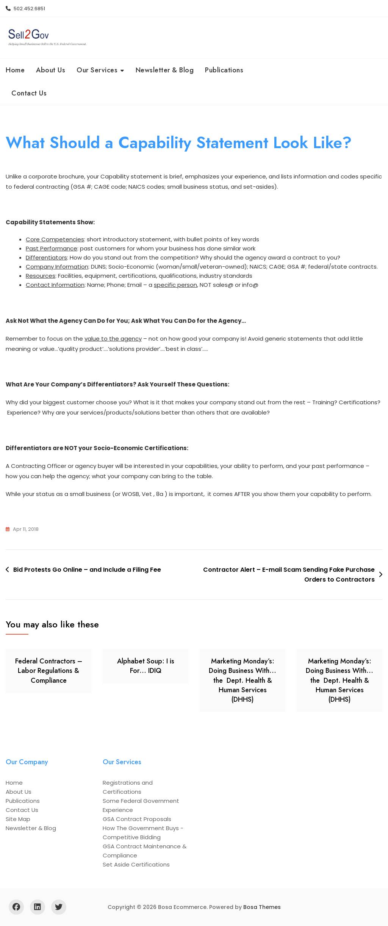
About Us (50, 70)
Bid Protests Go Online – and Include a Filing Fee (87, 569)
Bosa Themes (262, 907)
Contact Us (29, 93)
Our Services (97, 70)
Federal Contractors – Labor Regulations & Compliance (48, 670)
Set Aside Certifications (136, 864)
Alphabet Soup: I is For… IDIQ (145, 666)
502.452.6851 (25, 8)
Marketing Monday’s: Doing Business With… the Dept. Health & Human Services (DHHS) (242, 680)
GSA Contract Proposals (137, 819)
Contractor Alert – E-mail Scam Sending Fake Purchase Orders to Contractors (289, 574)
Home (15, 70)
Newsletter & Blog (165, 70)
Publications (224, 70)
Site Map (18, 819)
